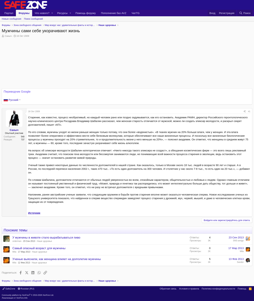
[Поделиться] (244, 112)
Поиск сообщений (33, 19)
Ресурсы (62, 13)
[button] (52, 13)
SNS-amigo (238, 240)
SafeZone (8, 288)
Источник (34, 212)
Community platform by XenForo (28, 295)
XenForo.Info (22, 298)
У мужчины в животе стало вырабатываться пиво (46, 237)
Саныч (8, 36)
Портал (8, 13)
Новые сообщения (11, 19)
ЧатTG (136, 13)
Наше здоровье (44, 241)
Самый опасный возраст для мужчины (39, 248)
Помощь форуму (85, 13)
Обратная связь (168, 288)
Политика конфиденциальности (218, 288)
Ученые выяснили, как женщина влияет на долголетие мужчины (56, 259)
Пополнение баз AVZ (113, 13)
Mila (14, 252)
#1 (249, 111)
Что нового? (42, 13)
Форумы (24, 13)
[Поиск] (244, 13)
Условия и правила (189, 288)
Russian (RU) (26, 288)
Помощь (242, 288)
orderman (16, 241)
